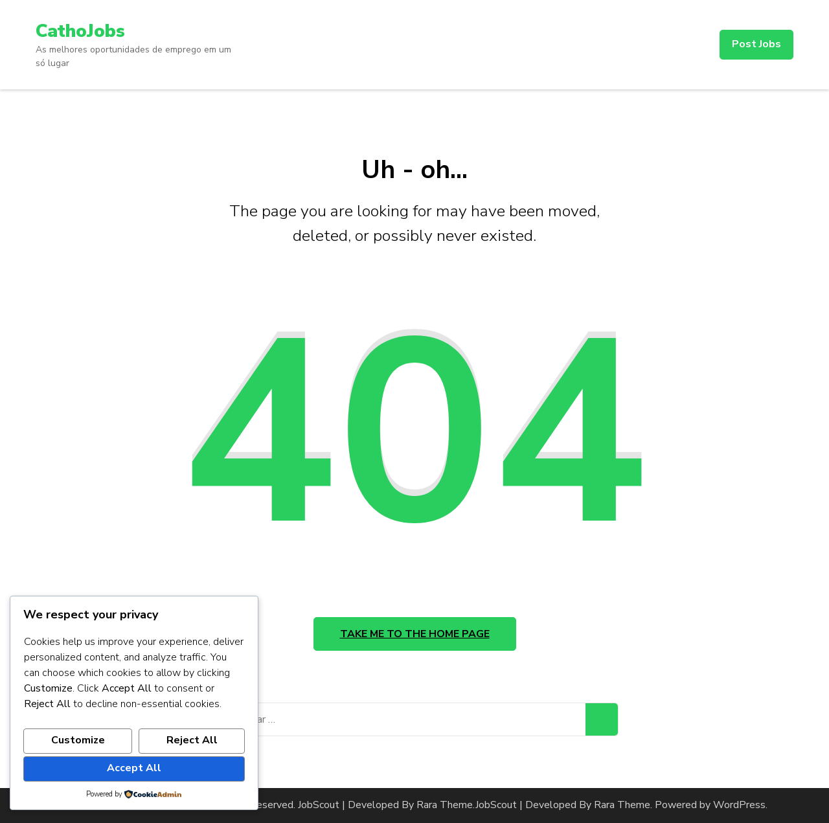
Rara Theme (622, 805)
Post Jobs (756, 44)
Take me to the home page (415, 634)
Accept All (134, 768)
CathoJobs (80, 31)
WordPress (739, 805)
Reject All (192, 740)
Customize (78, 740)
